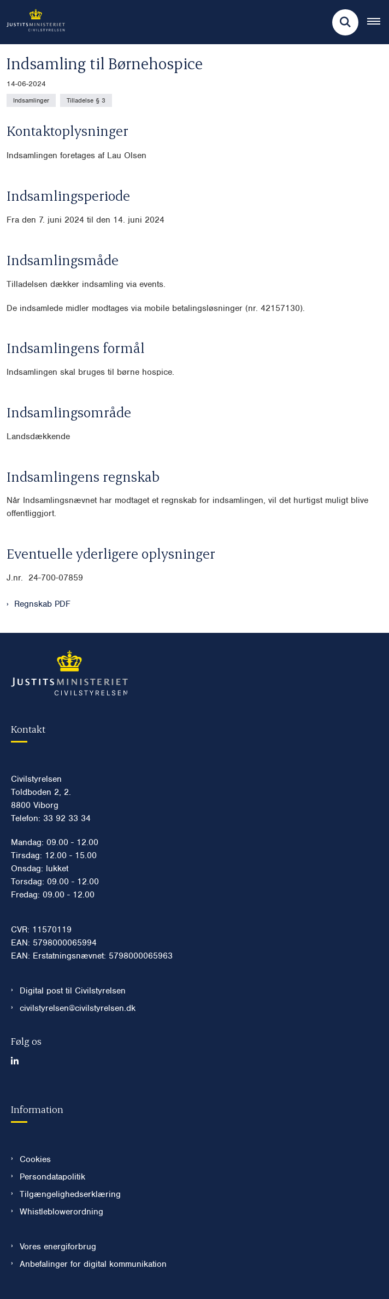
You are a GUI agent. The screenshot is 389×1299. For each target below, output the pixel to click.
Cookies (35, 1159)
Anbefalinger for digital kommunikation (93, 1264)
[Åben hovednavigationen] (378, 22)
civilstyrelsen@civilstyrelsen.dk (77, 1008)
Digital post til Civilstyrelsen (73, 990)
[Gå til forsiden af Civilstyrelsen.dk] (32, 22)
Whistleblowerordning (61, 1211)
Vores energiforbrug (58, 1246)
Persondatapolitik (52, 1176)
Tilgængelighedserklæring (70, 1194)
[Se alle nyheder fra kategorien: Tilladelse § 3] (86, 100)
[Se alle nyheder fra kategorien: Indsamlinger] (31, 100)
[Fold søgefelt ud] (345, 22)
